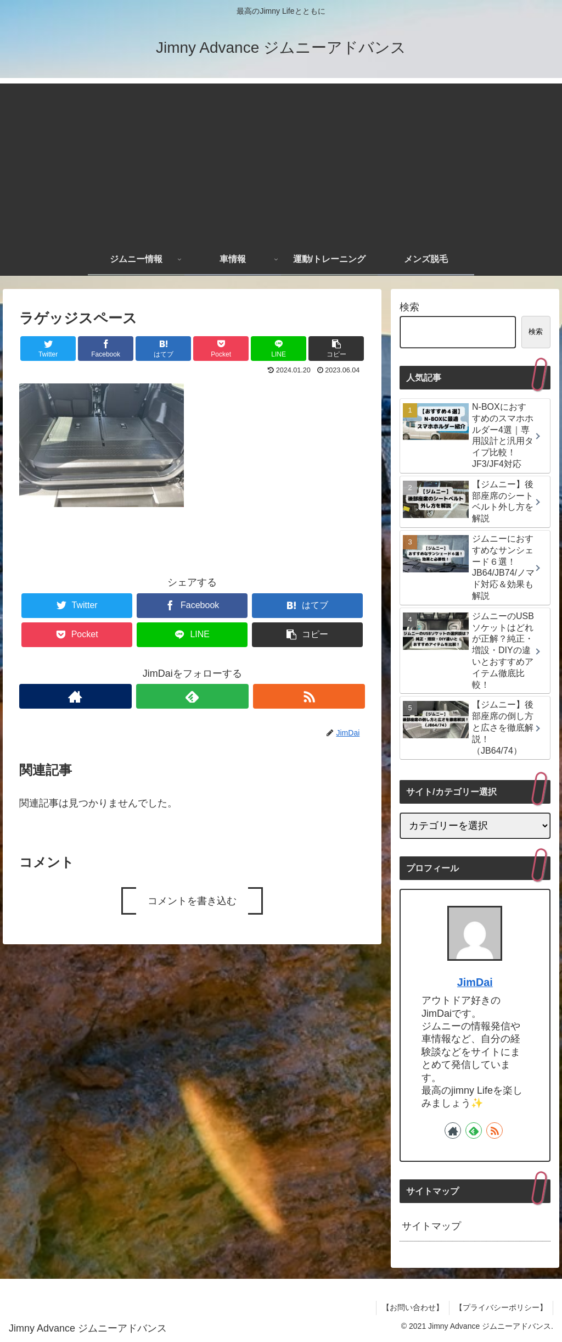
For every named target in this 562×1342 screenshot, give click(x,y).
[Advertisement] (281, 160)
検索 (409, 307)
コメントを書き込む (192, 900)
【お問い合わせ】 (412, 1307)
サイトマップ (431, 1226)
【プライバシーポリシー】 (501, 1307)
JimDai (475, 982)
